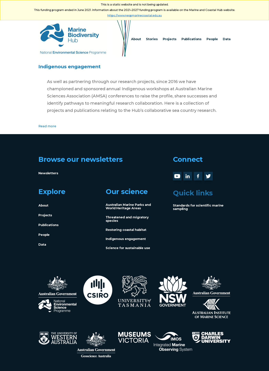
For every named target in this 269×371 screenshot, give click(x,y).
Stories (151, 39)
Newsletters (48, 173)
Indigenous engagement (82, 66)
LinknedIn (191, 174)
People (212, 39)
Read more (47, 125)
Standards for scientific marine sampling (198, 207)
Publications (192, 39)
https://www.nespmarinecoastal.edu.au (134, 15)
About (136, 39)
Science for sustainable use (128, 248)
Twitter (209, 174)
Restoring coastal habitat (126, 230)
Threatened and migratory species (127, 219)
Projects (169, 39)
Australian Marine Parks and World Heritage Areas (128, 206)
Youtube (180, 174)
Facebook (201, 174)
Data (227, 39)
